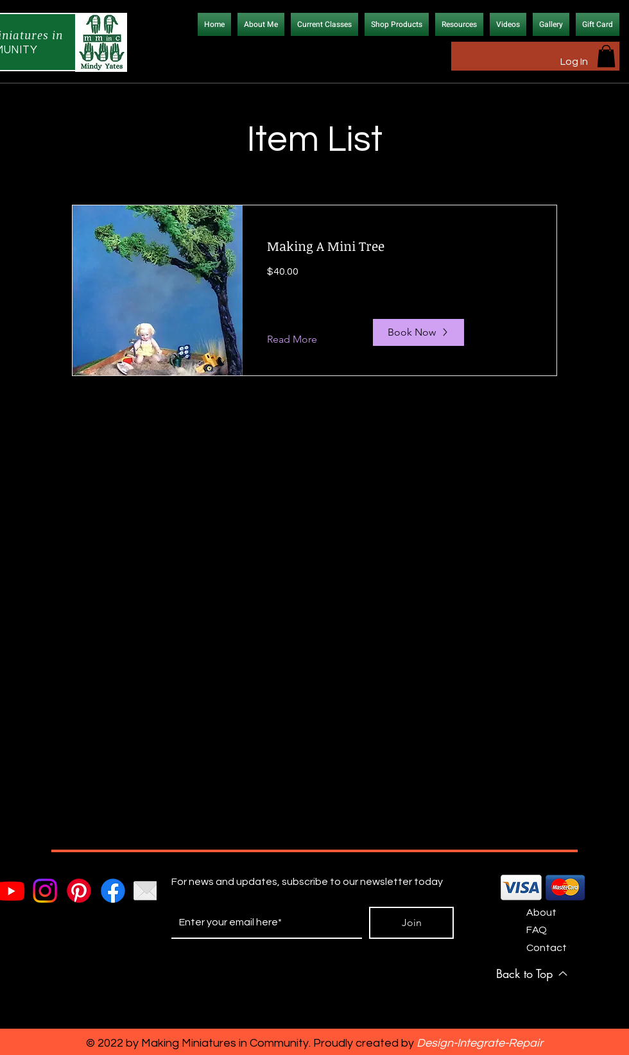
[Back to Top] (532, 973)
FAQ (536, 930)
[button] (606, 56)
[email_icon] (147, 891)
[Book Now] (418, 332)
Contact (546, 948)
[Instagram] (45, 891)
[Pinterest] (79, 891)
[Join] (411, 923)
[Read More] (302, 340)
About (541, 912)
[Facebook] (113, 891)
